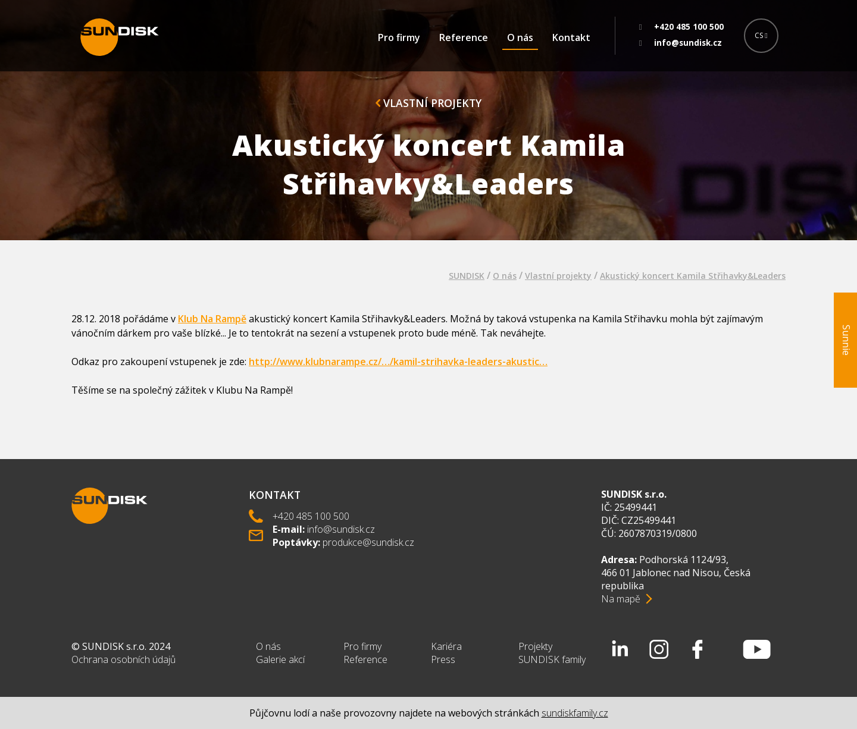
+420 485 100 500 (311, 516)
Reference (463, 37)
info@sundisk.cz (341, 529)
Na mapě (620, 598)
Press (443, 659)
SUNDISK (466, 275)
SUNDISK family (552, 659)
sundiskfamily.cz (575, 712)
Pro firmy (399, 37)
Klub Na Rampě (212, 318)
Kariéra (446, 646)
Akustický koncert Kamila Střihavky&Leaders (693, 275)
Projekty (535, 646)
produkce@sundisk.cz (368, 542)
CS (761, 35)
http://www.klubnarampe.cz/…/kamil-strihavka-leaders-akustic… (398, 361)
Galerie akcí (280, 659)
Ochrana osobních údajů (123, 659)
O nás (520, 37)
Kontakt (571, 37)
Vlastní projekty (428, 103)
